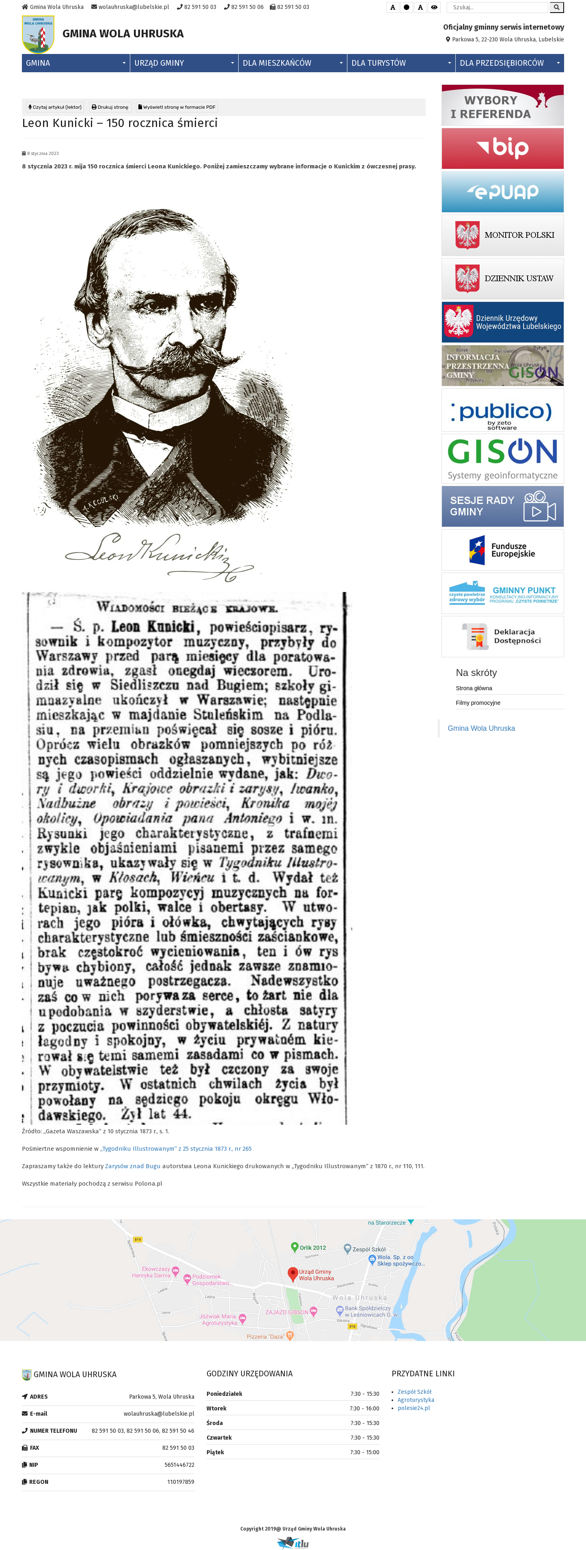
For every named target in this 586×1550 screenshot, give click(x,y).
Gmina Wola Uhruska (481, 728)
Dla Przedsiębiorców (510, 63)
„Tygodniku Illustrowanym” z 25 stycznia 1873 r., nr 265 (176, 1148)
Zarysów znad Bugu (133, 1166)
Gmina (76, 63)
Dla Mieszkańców (293, 63)
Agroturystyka (416, 1400)
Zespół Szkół (414, 1392)
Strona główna (474, 688)
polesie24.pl (414, 1408)
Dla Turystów (401, 63)
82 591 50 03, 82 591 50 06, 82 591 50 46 (143, 1430)
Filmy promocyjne (478, 703)
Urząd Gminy (184, 63)
